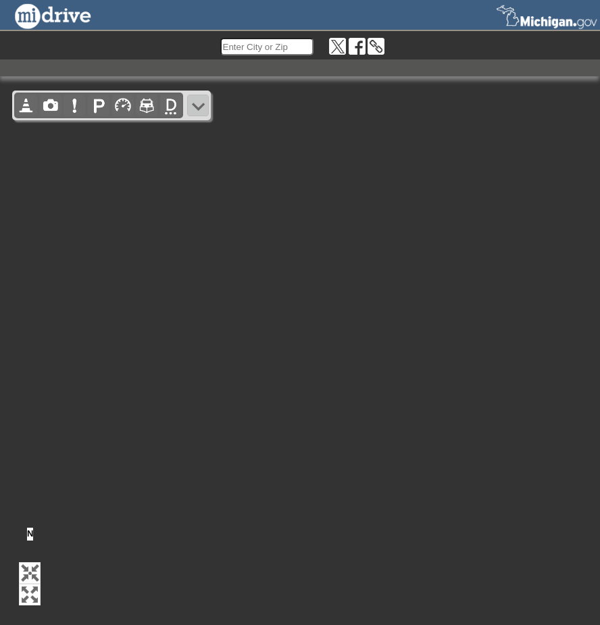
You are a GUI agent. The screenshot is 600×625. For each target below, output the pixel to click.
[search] (267, 46)
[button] (30, 573)
